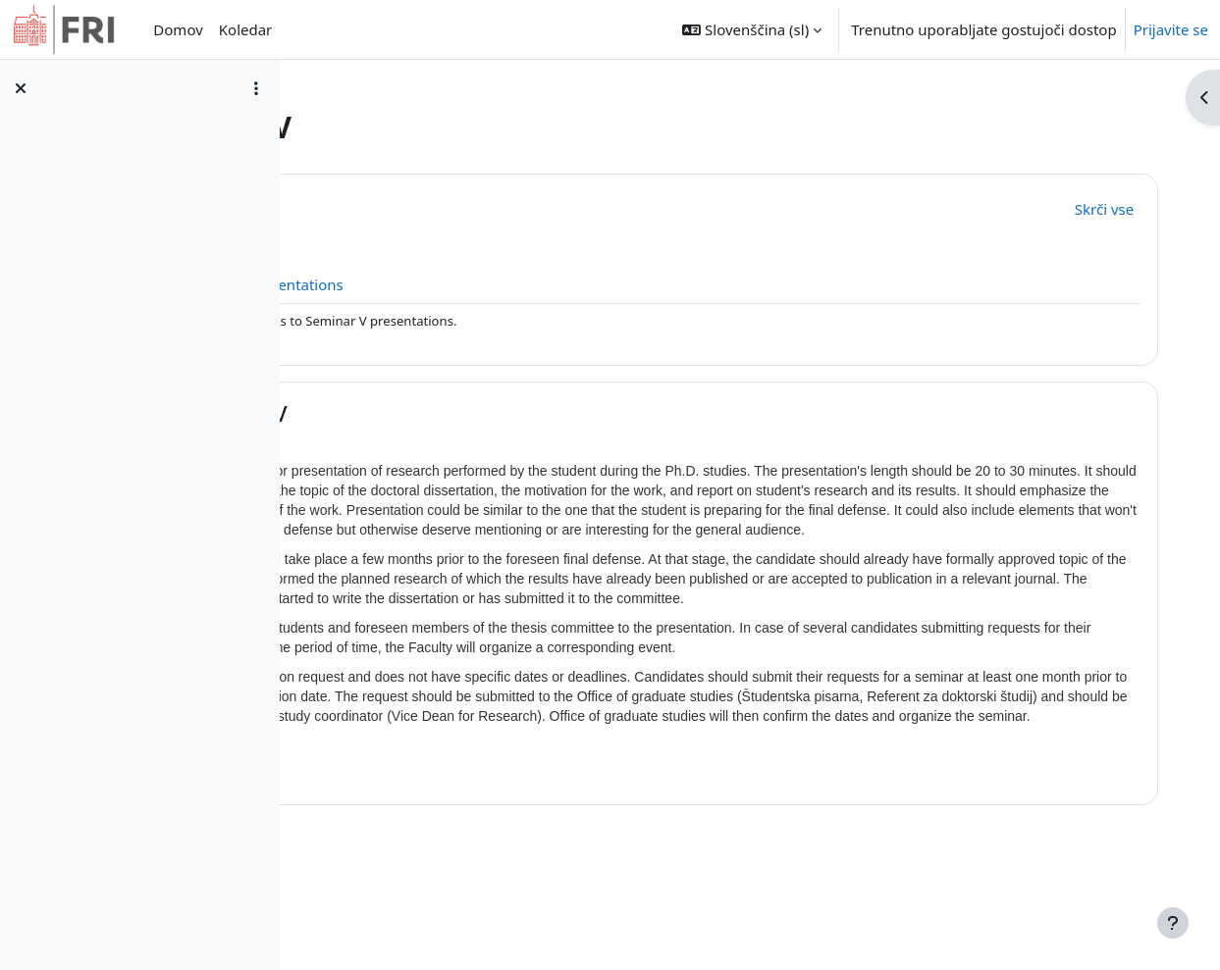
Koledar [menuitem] (246, 29)
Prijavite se (1171, 29)
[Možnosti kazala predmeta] (256, 88)
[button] (751, 29)
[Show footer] (1173, 923)
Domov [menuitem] (177, 29)
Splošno (445, 206)
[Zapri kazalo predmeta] (20, 88)
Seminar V (456, 413)
